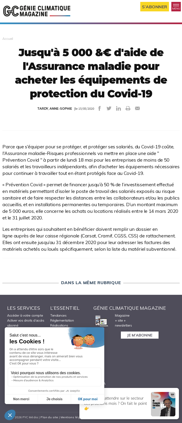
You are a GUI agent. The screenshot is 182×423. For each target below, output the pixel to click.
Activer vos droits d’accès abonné (25, 322)
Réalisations (59, 325)
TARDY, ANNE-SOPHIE (54, 108)
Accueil (7, 39)
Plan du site (49, 417)
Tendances (58, 315)
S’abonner (154, 6)
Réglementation (62, 320)
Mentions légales (73, 417)
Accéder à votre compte (25, 315)
